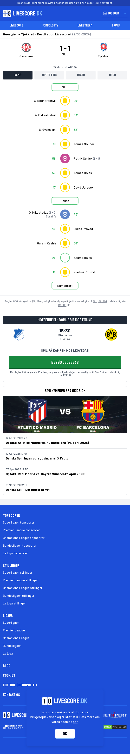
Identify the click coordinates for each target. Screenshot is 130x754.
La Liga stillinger (14, 603)
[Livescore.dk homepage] (21, 13)
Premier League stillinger (20, 580)
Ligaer (116, 25)
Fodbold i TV (50, 25)
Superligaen (11, 622)
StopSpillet (100, 301)
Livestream (85, 25)
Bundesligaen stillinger (18, 595)
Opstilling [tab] (49, 75)
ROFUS (62, 305)
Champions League (16, 638)
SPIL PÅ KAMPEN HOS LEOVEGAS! (65, 350)
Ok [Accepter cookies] (65, 733)
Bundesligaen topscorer (20, 545)
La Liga (8, 653)
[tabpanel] (65, 189)
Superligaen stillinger (17, 572)
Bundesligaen (12, 646)
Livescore (16, 25)
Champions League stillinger (22, 588)
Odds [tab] (112, 75)
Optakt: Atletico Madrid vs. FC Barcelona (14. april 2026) (47, 443)
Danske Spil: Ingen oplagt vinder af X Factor (38, 458)
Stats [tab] (81, 75)
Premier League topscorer (21, 530)
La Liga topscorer (15, 553)
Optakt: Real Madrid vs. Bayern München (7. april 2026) (45, 474)
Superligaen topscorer (18, 522)
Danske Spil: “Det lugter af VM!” (29, 490)
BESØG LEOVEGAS (65, 362)
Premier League (14, 630)
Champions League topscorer (24, 538)
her (75, 722)
